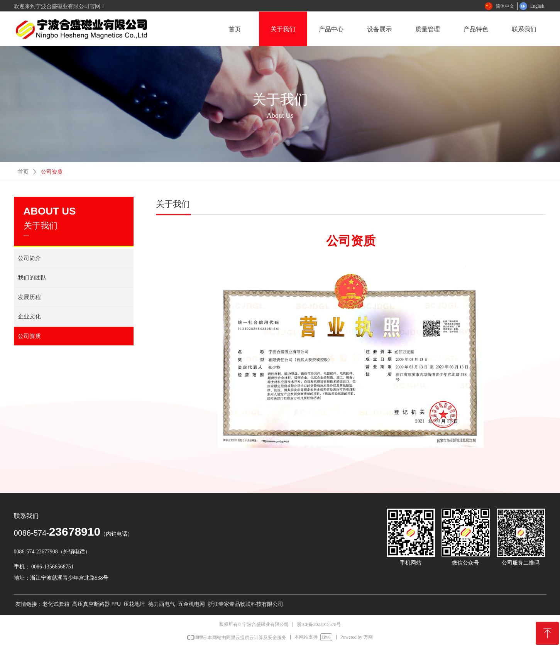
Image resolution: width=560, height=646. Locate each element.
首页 (23, 172)
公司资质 (52, 172)
